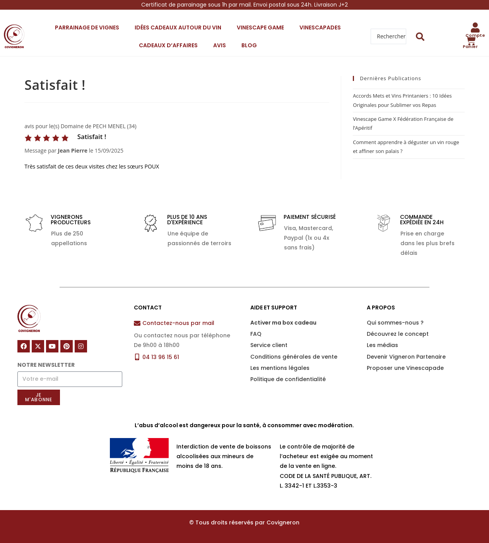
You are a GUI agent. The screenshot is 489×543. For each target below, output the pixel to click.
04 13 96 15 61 (160, 357)
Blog (249, 45)
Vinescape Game (260, 27)
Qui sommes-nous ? (395, 322)
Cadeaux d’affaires (168, 45)
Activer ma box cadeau (283, 322)
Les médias (382, 345)
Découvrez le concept (398, 334)
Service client (268, 345)
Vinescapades (320, 27)
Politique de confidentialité (288, 379)
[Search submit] (420, 36)
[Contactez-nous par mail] (137, 323)
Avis (219, 45)
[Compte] (475, 27)
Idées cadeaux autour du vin (178, 27)
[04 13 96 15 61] (137, 357)
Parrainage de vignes (87, 27)
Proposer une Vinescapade (405, 368)
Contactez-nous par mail (178, 323)
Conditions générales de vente (293, 357)
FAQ (256, 334)
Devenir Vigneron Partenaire (406, 357)
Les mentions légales (279, 368)
